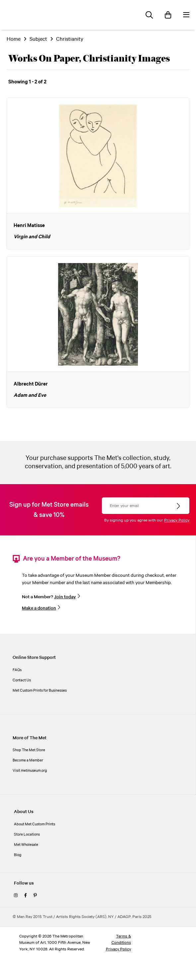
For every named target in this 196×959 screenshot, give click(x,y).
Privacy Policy (176, 520)
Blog (18, 855)
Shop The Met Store (29, 750)
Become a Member (28, 760)
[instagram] (16, 895)
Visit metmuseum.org (30, 770)
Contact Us (22, 680)
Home (14, 39)
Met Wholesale (26, 844)
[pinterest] (35, 895)
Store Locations (27, 834)
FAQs (17, 670)
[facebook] (25, 895)
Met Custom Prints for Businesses (40, 690)
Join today (65, 597)
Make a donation (39, 608)
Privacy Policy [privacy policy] (118, 949)
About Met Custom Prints (34, 824)
